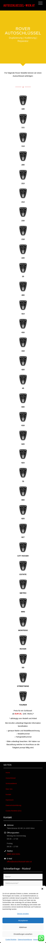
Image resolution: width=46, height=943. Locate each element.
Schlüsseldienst (11, 783)
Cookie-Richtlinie (10, 939)
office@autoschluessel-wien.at (19, 861)
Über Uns (9, 789)
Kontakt (8, 794)
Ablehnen (23, 927)
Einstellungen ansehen (23, 934)
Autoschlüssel (10, 778)
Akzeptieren (23, 920)
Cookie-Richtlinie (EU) (13, 811)
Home (8, 773)
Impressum (36, 939)
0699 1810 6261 (13, 854)
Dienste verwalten (23, 914)
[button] (42, 889)
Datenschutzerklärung (25, 939)
